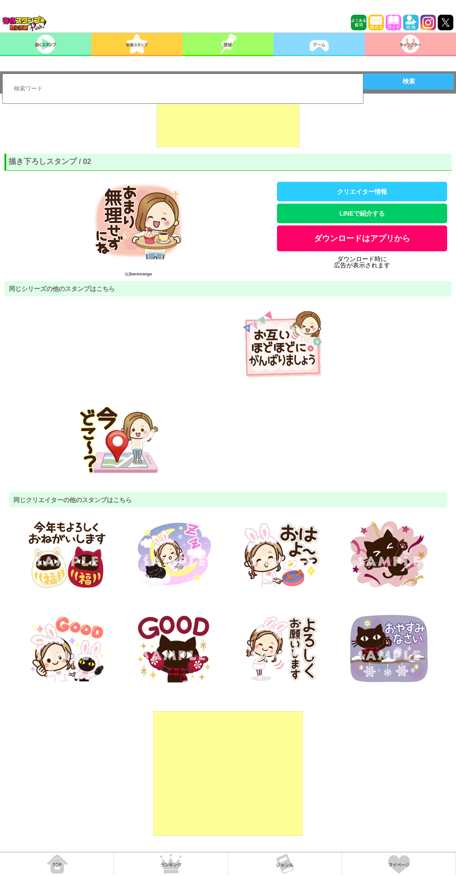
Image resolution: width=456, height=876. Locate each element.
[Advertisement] (228, 124)
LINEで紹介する (362, 213)
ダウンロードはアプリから (362, 238)
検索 (409, 81)
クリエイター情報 (362, 191)
